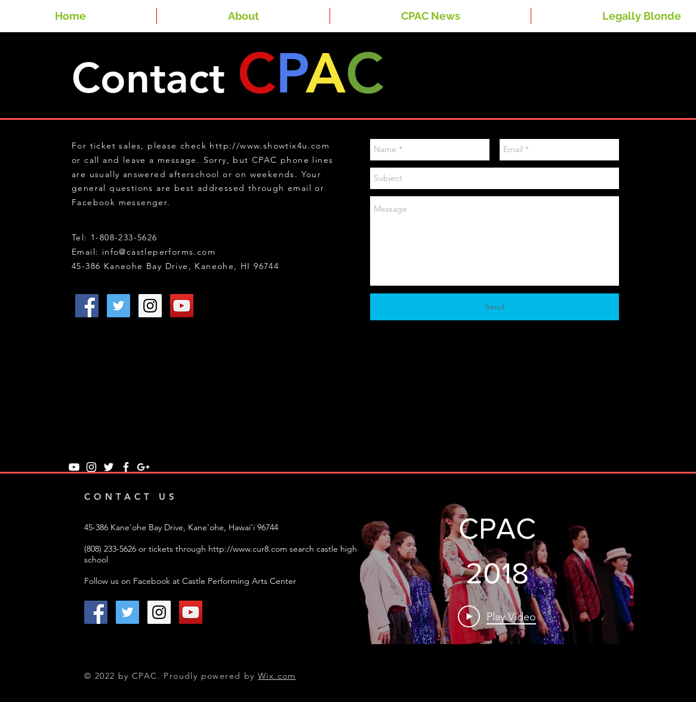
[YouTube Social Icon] (181, 305)
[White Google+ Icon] (143, 467)
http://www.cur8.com (247, 548)
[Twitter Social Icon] (118, 305)
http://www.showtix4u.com (269, 145)
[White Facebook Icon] (126, 467)
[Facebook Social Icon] (86, 305)
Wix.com (277, 675)
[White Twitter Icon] (108, 467)
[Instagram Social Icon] (150, 305)
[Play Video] (497, 616)
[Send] (494, 306)
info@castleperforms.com (158, 251)
